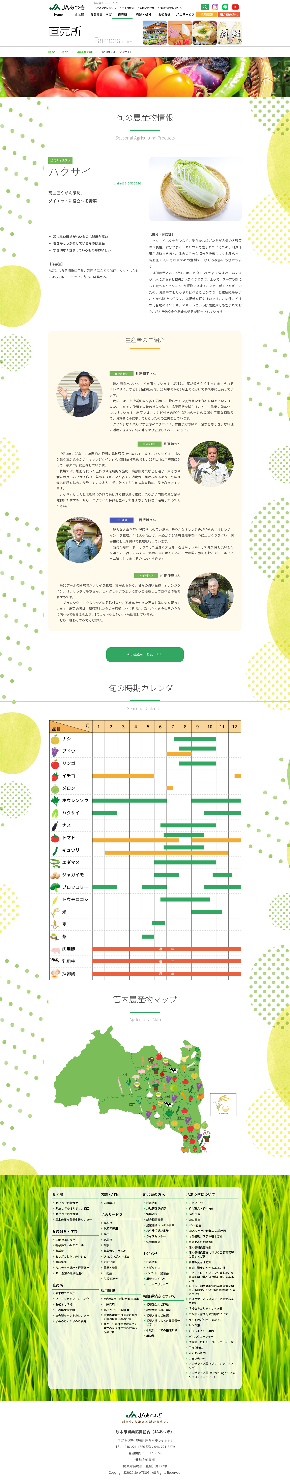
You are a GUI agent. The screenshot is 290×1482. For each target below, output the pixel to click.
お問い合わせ (147, 7)
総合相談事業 (154, 1219)
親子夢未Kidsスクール (69, 1245)
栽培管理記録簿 (156, 1208)
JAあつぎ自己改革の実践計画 (207, 1231)
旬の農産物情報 (84, 51)
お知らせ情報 (63, 1304)
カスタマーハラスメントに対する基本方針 (211, 1301)
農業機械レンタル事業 (160, 1225)
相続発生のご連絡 (157, 1304)
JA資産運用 (111, 1228)
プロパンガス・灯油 (116, 1256)
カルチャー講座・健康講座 (72, 1267)
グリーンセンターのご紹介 (72, 1299)
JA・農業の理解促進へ (69, 1273)
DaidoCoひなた (65, 1240)
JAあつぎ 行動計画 (116, 1310)
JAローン (109, 1234)
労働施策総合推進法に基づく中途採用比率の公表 (120, 1317)
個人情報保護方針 (200, 1247)
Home (58, 14)
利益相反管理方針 (200, 1262)
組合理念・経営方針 (201, 1208)
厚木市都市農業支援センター (73, 1219)
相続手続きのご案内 (159, 1310)
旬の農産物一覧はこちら (145, 654)
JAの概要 (194, 1214)
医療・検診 (111, 1267)
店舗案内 (109, 1203)
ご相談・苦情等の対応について (208, 1314)
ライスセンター (156, 1236)
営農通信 (151, 1214)
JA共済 (108, 1240)
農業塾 (59, 1251)
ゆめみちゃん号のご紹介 (70, 1321)
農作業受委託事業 (157, 1231)
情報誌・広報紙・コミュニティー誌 (211, 1342)
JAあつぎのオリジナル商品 (72, 1208)
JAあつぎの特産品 (66, 1203)
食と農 (79, 14)
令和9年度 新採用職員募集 (121, 1299)
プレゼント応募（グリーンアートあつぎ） (211, 1366)
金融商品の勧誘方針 (201, 1242)
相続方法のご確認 (157, 1315)
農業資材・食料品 (115, 1251)
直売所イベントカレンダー (72, 1315)
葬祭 (106, 1245)
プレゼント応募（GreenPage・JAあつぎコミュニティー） (212, 1375)
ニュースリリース (157, 1284)
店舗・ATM (143, 14)
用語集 (150, 1336)
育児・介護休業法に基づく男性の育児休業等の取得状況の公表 (120, 1328)
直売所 (122, 14)
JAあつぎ (68, 6)
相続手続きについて (171, 7)
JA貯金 (108, 1223)
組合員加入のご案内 (201, 1331)
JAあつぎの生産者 (66, 1214)
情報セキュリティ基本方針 (205, 1308)
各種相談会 (111, 1279)
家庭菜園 (61, 1262)
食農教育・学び (101, 14)
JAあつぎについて (106, 7)
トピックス (153, 1267)
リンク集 (194, 1325)
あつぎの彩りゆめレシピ (70, 1256)
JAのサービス (185, 14)
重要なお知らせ (156, 1279)
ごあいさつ (196, 1203)
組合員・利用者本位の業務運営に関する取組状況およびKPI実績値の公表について (212, 1290)
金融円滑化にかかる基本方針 (207, 1268)
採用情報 (207, 14)
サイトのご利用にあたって (205, 1320)
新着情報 (151, 1203)
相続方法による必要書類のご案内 (163, 1322)
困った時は (128, 7)
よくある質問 (197, 1353)
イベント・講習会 (157, 1273)
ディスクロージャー (201, 1336)
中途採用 (109, 1304)
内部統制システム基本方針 (206, 1236)
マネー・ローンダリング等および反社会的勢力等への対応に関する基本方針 (211, 1277)
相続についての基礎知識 (161, 1330)
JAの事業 (194, 1219)
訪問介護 (109, 1262)
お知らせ (164, 14)
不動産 (108, 1273)
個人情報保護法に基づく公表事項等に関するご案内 (211, 1254)
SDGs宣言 (195, 1225)
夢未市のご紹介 (65, 1293)
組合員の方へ (229, 14)
